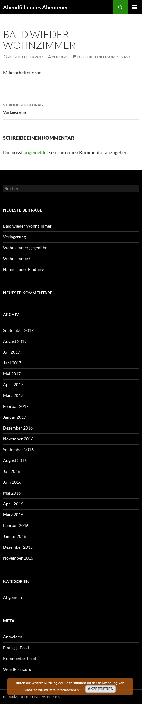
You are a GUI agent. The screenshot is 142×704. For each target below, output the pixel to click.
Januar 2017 (14, 417)
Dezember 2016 (18, 427)
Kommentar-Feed (19, 658)
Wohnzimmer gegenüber (26, 247)
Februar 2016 (16, 525)
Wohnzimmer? (16, 258)
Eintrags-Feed (16, 647)
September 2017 (18, 330)
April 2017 (13, 384)
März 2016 (13, 514)
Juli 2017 (11, 352)
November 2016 (18, 438)
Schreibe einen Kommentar (103, 56)
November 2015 (18, 557)
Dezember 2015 (18, 547)
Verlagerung (71, 108)
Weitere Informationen (61, 690)
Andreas (60, 56)
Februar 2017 (16, 406)
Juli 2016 (11, 471)
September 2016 (18, 449)
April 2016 (13, 503)
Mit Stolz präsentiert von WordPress (31, 696)
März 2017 (13, 395)
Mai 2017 (12, 373)
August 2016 (15, 460)
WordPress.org (17, 669)
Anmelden (12, 636)
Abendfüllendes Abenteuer (35, 7)
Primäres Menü (135, 7)
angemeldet (36, 152)
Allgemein (12, 597)
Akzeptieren (100, 689)
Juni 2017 (12, 362)
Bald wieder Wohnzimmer (28, 225)
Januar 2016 (14, 536)
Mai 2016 (12, 492)
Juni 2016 (12, 482)
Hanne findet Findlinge (24, 269)
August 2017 (15, 341)
